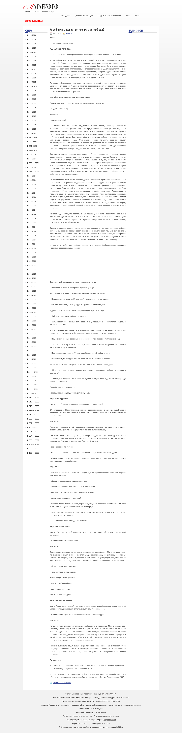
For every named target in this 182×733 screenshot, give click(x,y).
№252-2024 (31, 231)
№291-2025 (31, 65)
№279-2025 (31, 116)
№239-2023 (31, 291)
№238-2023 (31, 295)
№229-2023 (31, 338)
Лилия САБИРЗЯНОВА (62, 683)
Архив (137, 15)
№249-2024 (31, 244)
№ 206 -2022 (31, 427)
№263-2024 (31, 184)
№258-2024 (31, 206)
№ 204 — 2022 (32, 436)
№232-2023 (31, 321)
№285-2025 (31, 91)
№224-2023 (31, 355)
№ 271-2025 (31, 146)
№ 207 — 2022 (32, 423)
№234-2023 (31, 312)
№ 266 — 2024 (32, 172)
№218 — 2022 (32, 385)
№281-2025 (31, 108)
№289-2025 (31, 73)
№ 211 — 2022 (32, 410)
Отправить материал (34, 20)
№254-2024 (31, 223)
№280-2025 (31, 112)
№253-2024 (31, 227)
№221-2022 (31, 368)
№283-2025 (31, 99)
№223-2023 (31, 359)
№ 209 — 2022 (32, 419)
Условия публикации (84, 15)
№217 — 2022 (32, 380)
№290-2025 (31, 69)
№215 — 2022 (32, 393)
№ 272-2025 (31, 150)
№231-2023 (31, 325)
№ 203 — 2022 (32, 440)
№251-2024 (31, 235)
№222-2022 (31, 363)
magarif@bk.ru (110, 720)
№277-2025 (31, 125)
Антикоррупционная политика (106, 716)
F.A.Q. (128, 15)
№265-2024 (31, 176)
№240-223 (30, 287)
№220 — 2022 (32, 372)
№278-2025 (31, 120)
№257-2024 (31, 210)
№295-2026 (31, 48)
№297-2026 (31, 39)
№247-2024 (31, 253)
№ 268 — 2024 (32, 163)
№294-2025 (31, 52)
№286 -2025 (31, 86)
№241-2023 (31, 278)
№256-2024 (31, 214)
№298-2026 (31, 35)
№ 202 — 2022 (32, 444)
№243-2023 (31, 270)
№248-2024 (31, 248)
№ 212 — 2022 (32, 406)
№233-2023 (31, 316)
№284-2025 (31, 95)
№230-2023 (31, 329)
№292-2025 (31, 61)
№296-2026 (31, 44)
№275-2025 (31, 133)
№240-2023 (31, 282)
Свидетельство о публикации (109, 15)
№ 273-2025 (31, 142)
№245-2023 (31, 261)
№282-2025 (31, 103)
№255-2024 (31, 218)
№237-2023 (31, 299)
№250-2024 (31, 240)
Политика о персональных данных (77, 716)
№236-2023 (31, 304)
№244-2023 (31, 265)
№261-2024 (31, 193)
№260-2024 (31, 197)
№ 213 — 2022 (32, 402)
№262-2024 (31, 189)
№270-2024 (31, 154)
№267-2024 (31, 167)
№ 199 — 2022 (32, 453)
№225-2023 (31, 351)
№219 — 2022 (32, 376)
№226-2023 (31, 346)
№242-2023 (31, 274)
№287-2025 (31, 82)
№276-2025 (31, 129)
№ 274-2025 (31, 137)
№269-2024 (31, 159)
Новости (69, 34)
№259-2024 (31, 201)
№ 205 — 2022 (32, 432)
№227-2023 (31, 334)
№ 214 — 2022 (32, 397)
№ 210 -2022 (31, 415)
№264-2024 (31, 180)
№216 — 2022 (32, 389)
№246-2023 (31, 257)
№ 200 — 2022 (32, 449)
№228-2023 (31, 342)
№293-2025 (31, 56)
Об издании (66, 15)
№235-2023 (31, 308)
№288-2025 (31, 78)
